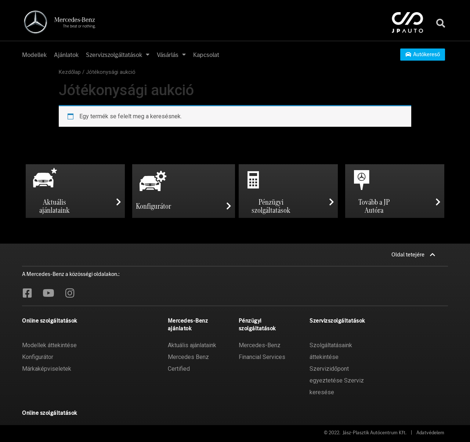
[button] (422, 54)
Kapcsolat (206, 54)
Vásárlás (171, 54)
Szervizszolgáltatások (117, 54)
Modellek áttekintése (49, 345)
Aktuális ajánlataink (192, 345)
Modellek (34, 54)
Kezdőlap (70, 72)
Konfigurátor (37, 356)
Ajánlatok (66, 54)
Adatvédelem (430, 432)
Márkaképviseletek (46, 368)
